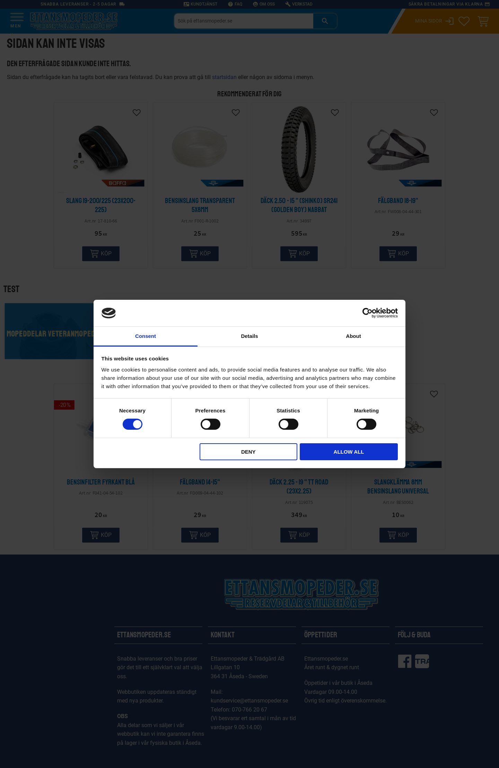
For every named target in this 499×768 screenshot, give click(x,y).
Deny (248, 452)
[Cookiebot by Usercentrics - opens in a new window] (367, 313)
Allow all (349, 452)
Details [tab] (249, 336)
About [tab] (353, 336)
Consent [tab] (145, 336)
